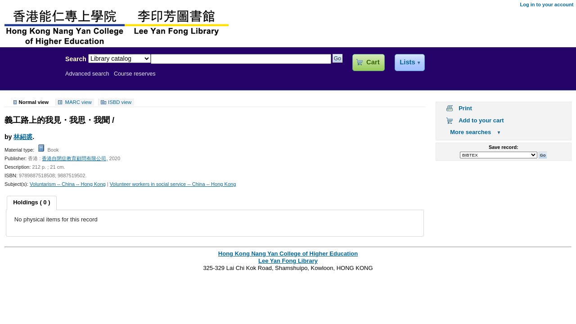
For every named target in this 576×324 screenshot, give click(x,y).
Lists (407, 62)
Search (75, 59)
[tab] (31, 203)
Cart (372, 62)
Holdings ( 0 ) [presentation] (31, 202)
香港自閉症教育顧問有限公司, (75, 158)
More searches (470, 132)
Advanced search (87, 74)
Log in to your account (546, 4)
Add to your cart (481, 120)
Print (465, 108)
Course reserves (135, 74)
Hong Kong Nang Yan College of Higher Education (288, 253)
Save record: (503, 147)
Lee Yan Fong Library (30, 78)
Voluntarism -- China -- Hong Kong (68, 184)
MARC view (78, 102)
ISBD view (119, 102)
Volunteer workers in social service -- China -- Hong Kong (173, 184)
